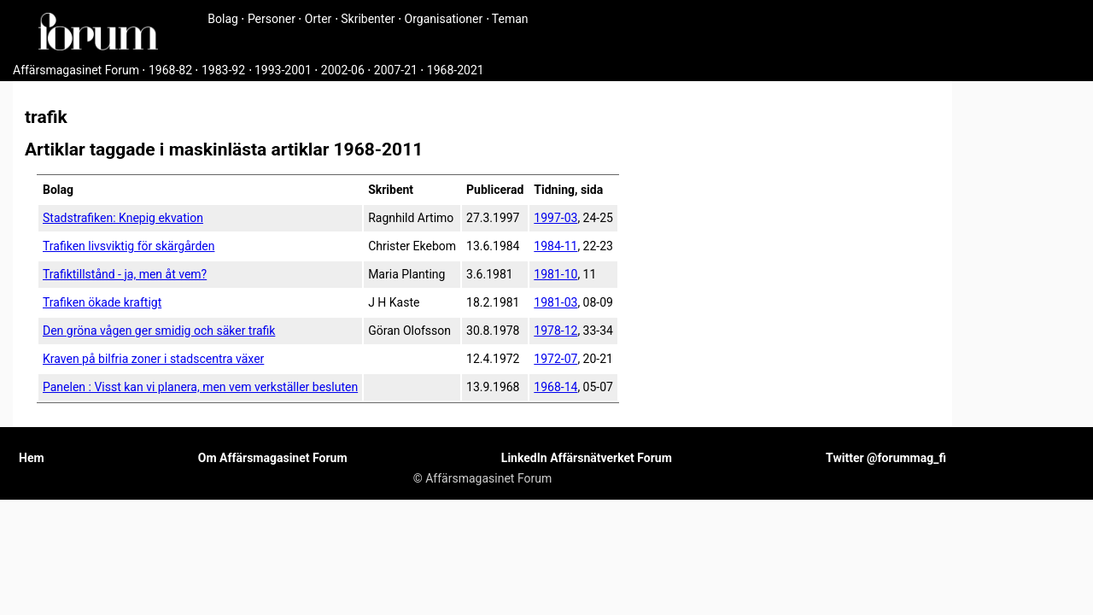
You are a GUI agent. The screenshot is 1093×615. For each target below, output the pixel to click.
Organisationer (444, 19)
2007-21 (396, 70)
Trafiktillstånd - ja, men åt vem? (125, 274)
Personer (271, 19)
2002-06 (343, 70)
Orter (318, 19)
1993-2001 (283, 70)
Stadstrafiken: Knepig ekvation (123, 218)
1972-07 (555, 359)
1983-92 (223, 70)
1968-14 (555, 387)
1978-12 (555, 330)
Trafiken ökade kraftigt (102, 302)
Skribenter (368, 19)
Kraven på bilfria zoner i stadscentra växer (153, 359)
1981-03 (555, 302)
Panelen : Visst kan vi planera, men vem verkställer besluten (200, 387)
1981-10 (555, 274)
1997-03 (555, 218)
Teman (510, 19)
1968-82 (170, 70)
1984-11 (555, 246)
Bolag (222, 19)
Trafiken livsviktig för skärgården (128, 246)
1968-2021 (455, 70)
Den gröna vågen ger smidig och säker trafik (159, 330)
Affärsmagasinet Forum (76, 70)
